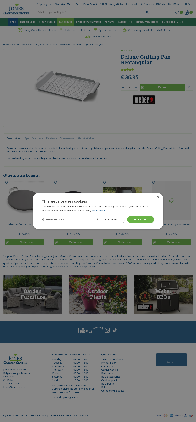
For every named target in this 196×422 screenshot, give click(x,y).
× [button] (158, 197)
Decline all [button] (111, 219)
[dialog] (98, 211)
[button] (53, 219)
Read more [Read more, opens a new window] (98, 210)
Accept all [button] (140, 219)
